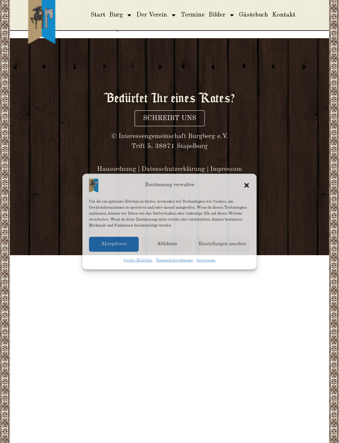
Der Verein (156, 15)
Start (97, 15)
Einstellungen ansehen (222, 244)
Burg (120, 15)
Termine (193, 15)
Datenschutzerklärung (174, 260)
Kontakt (283, 15)
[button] (246, 185)
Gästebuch (253, 15)
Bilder (222, 15)
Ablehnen (167, 244)
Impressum (206, 260)
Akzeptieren (114, 244)
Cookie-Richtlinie (138, 260)
